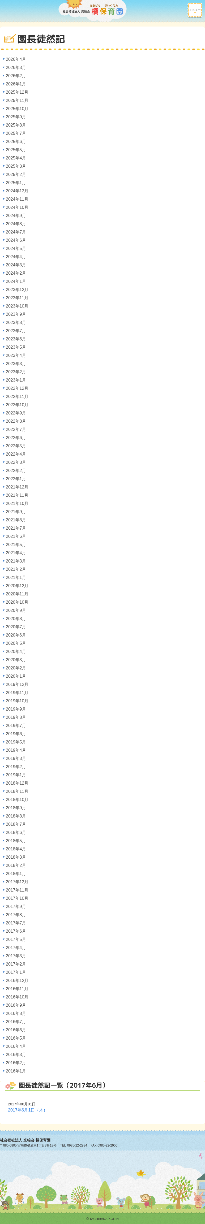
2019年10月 (17, 701)
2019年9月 (16, 709)
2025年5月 (16, 150)
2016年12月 (17, 980)
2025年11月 (17, 100)
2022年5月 (16, 446)
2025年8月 (16, 125)
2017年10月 (17, 898)
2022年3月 (16, 462)
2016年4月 (16, 1046)
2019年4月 (16, 750)
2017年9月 (16, 906)
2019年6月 (16, 734)
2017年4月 (16, 947)
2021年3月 (16, 561)
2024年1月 (16, 281)
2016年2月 (16, 1063)
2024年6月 (16, 240)
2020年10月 (17, 602)
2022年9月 (16, 413)
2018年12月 (17, 783)
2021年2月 (16, 569)
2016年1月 (16, 1071)
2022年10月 (17, 405)
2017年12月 (17, 882)
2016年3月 (16, 1054)
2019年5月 (16, 742)
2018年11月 (17, 791)
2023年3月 (16, 363)
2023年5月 (16, 347)
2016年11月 (17, 989)
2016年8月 (16, 1013)
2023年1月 (16, 380)
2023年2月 (16, 372)
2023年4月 (16, 355)
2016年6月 (16, 1030)
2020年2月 (16, 668)
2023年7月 (16, 330)
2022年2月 (16, 470)
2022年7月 (16, 429)
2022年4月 (16, 454)
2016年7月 (16, 1021)
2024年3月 (16, 265)
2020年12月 (17, 585)
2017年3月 (16, 956)
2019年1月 (16, 775)
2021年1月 (16, 577)
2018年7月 (16, 824)
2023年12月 (17, 289)
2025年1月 (16, 182)
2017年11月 (17, 890)
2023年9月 (16, 314)
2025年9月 (16, 117)
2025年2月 (16, 174)
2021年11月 (17, 495)
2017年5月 (16, 939)
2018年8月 (16, 816)
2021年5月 (16, 544)
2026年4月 (16, 59)
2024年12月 (17, 191)
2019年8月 (16, 717)
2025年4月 (16, 158)
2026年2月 (16, 75)
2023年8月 (16, 322)
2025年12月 (17, 92)
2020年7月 (16, 627)
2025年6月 (16, 141)
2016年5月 (16, 1038)
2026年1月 (16, 84)
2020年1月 (16, 676)
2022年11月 (17, 396)
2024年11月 (17, 199)
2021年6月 (16, 536)
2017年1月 (16, 972)
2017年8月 (16, 914)
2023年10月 (17, 306)
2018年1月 (16, 873)
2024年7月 (16, 232)
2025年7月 (16, 133)
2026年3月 (16, 67)
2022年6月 (16, 437)
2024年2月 (16, 273)
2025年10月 (17, 108)
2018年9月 (16, 808)
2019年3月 (16, 758)
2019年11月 (17, 692)
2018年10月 (17, 799)
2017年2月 (16, 964)
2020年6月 (16, 635)
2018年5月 (16, 840)
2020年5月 (16, 643)
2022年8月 (16, 421)
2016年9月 (16, 1005)
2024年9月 (16, 215)
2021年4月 (16, 553)
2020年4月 (16, 651)
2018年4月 (16, 849)
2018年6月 (16, 832)
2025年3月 (16, 166)
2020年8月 (16, 618)
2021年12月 (17, 487)
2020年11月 (17, 594)
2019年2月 (16, 766)
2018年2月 (16, 865)
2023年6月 (16, 339)
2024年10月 (17, 207)
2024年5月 (16, 248)
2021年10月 (17, 503)
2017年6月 (16, 931)
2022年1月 (16, 479)
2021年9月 (16, 511)
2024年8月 (16, 224)
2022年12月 (17, 388)
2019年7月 (16, 725)
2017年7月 (16, 923)
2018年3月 (16, 857)
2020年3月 (16, 660)
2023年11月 (17, 298)
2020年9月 (16, 610)
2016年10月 (17, 997)
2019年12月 (17, 684)
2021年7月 (16, 528)
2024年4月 (16, 256)
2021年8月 (16, 520)
